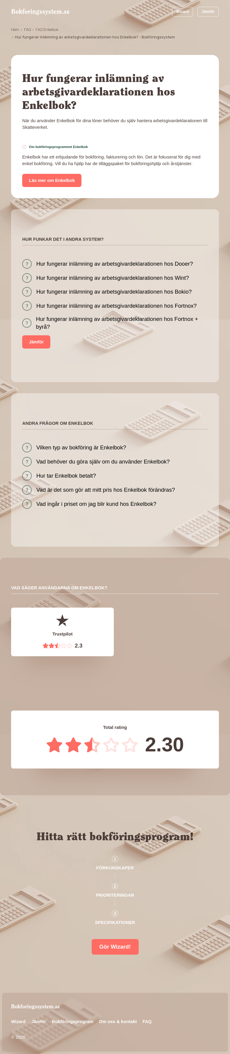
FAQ (27, 29)
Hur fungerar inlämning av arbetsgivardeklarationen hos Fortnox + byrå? (117, 323)
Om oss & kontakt (118, 1021)
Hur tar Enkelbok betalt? (66, 476)
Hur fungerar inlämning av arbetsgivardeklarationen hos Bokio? (114, 291)
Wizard (182, 11)
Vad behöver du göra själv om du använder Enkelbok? (103, 461)
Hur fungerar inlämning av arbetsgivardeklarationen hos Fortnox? (116, 306)
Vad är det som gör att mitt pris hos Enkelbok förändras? (105, 490)
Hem (15, 29)
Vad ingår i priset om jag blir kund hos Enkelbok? (96, 504)
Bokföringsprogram (72, 1021)
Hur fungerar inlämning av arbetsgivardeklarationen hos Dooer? (114, 264)
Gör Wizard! (115, 947)
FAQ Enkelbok (47, 29)
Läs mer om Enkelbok (52, 180)
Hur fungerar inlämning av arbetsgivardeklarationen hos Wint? (112, 278)
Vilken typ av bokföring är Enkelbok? (81, 447)
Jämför (208, 11)
